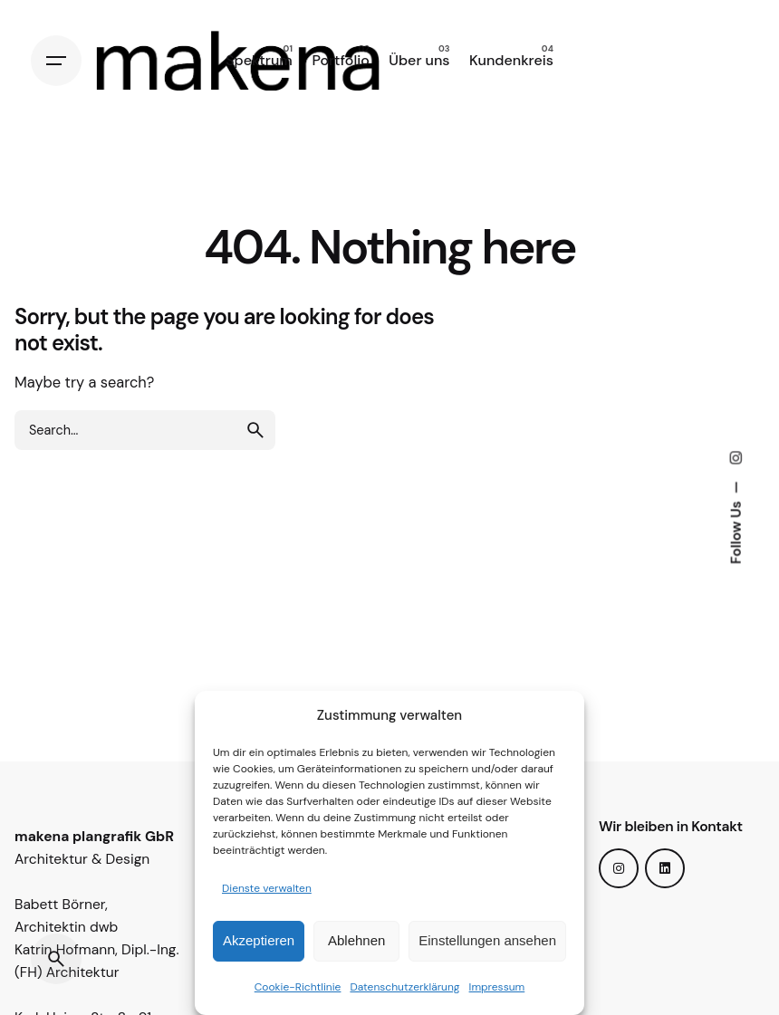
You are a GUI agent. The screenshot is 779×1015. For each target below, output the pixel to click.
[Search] (56, 959)
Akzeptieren (258, 940)
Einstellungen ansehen (487, 940)
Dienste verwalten (267, 888)
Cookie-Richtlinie (298, 987)
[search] (255, 430)
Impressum (497, 987)
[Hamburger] (56, 60)
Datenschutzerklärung (404, 987)
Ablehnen (356, 940)
